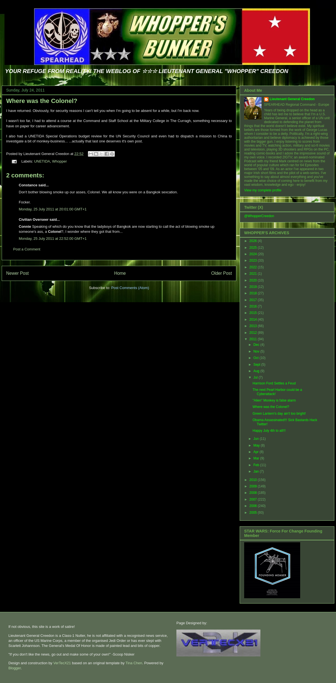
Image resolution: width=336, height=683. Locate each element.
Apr (256, 452)
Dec (256, 345)
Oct (256, 358)
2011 (253, 339)
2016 (253, 306)
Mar (256, 458)
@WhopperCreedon (259, 216)
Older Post (221, 273)
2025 (253, 248)
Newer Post (17, 273)
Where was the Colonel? (41, 100)
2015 (253, 313)
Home (120, 273)
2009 (253, 486)
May (257, 445)
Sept (257, 365)
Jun (256, 439)
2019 (253, 287)
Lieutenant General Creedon (292, 99)
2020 (253, 280)
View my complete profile (262, 190)
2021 (253, 274)
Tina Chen (133, 663)
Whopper (59, 161)
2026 (253, 241)
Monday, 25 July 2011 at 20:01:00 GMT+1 (53, 209)
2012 (253, 333)
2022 (253, 267)
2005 (253, 513)
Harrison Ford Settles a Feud (274, 383)
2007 (253, 499)
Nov (256, 351)
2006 (253, 506)
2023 (253, 260)
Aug (256, 371)
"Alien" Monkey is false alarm (274, 400)
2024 (253, 254)
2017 (253, 300)
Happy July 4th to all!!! (269, 431)
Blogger (14, 668)
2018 (253, 293)
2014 (253, 319)
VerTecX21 (62, 663)
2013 (253, 326)
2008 (253, 493)
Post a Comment (26, 249)
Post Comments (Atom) (130, 288)
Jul (256, 377)
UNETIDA (42, 161)
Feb (256, 465)
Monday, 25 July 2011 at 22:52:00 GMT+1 (53, 238)
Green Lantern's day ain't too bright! (279, 414)
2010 (253, 480)
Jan (256, 471)
